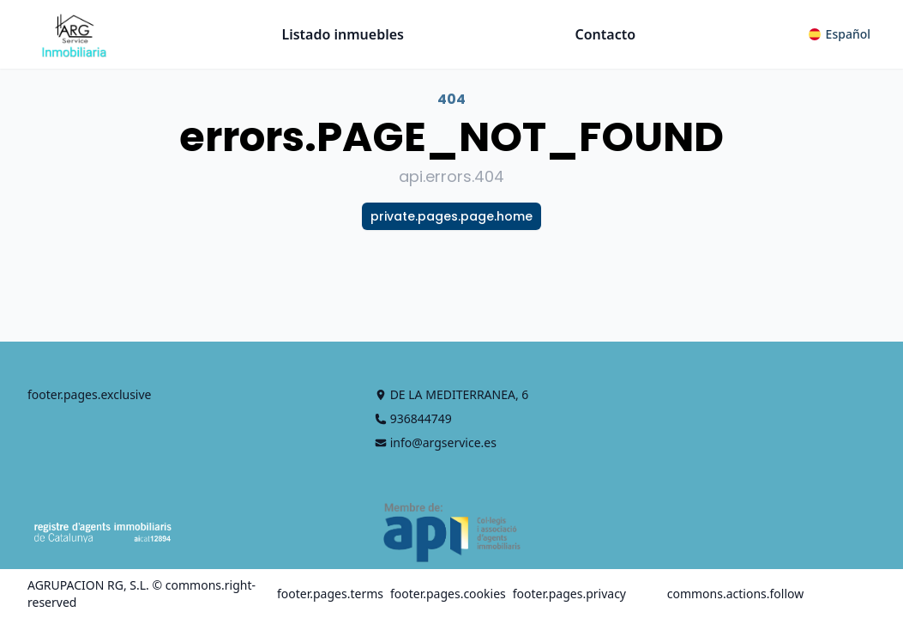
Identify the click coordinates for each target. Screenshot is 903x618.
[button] (840, 34)
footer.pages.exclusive (89, 394)
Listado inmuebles (342, 34)
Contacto (605, 34)
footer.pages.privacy (569, 593)
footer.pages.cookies (448, 593)
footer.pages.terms (330, 593)
